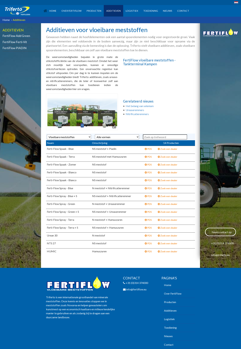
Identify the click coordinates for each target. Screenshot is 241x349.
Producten (94, 10)
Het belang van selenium (140, 106)
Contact (183, 10)
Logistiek (132, 10)
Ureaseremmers (135, 110)
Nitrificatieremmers (137, 114)
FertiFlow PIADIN (14, 48)
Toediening (150, 10)
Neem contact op (222, 232)
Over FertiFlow (71, 10)
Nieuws (167, 10)
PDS (148, 148)
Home (50, 11)
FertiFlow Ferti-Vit (15, 42)
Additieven (113, 10)
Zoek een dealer (167, 148)
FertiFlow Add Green (16, 36)
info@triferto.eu (220, 254)
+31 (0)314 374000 (222, 243)
